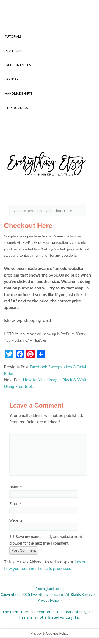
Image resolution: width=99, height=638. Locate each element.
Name (15, 487)
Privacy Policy (48, 600)
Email (15, 504)
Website (15, 520)
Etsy (82, 611)
